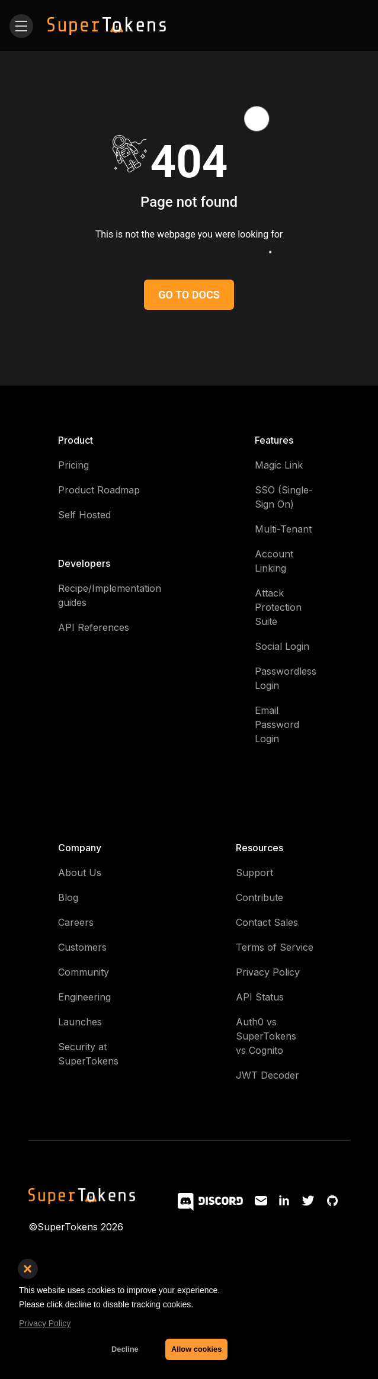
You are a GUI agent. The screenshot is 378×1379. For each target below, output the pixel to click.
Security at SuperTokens (88, 1054)
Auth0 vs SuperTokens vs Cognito (266, 1036)
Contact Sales (267, 922)
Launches (80, 1022)
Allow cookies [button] (196, 1349)
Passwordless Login (285, 678)
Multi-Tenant (283, 529)
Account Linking (274, 561)
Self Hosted (84, 515)
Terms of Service (274, 947)
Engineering (84, 997)
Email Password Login (277, 724)
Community (83, 972)
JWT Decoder (267, 1075)
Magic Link (279, 465)
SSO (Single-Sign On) (284, 497)
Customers (82, 947)
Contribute (259, 897)
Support (254, 872)
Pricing (73, 465)
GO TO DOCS (188, 294)
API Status (260, 997)
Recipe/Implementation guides (109, 595)
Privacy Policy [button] (45, 1323)
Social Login (282, 646)
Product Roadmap (99, 490)
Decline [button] (125, 1349)
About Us (79, 872)
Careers (76, 922)
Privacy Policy (268, 972)
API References (93, 627)
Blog (68, 897)
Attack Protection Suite (278, 607)
